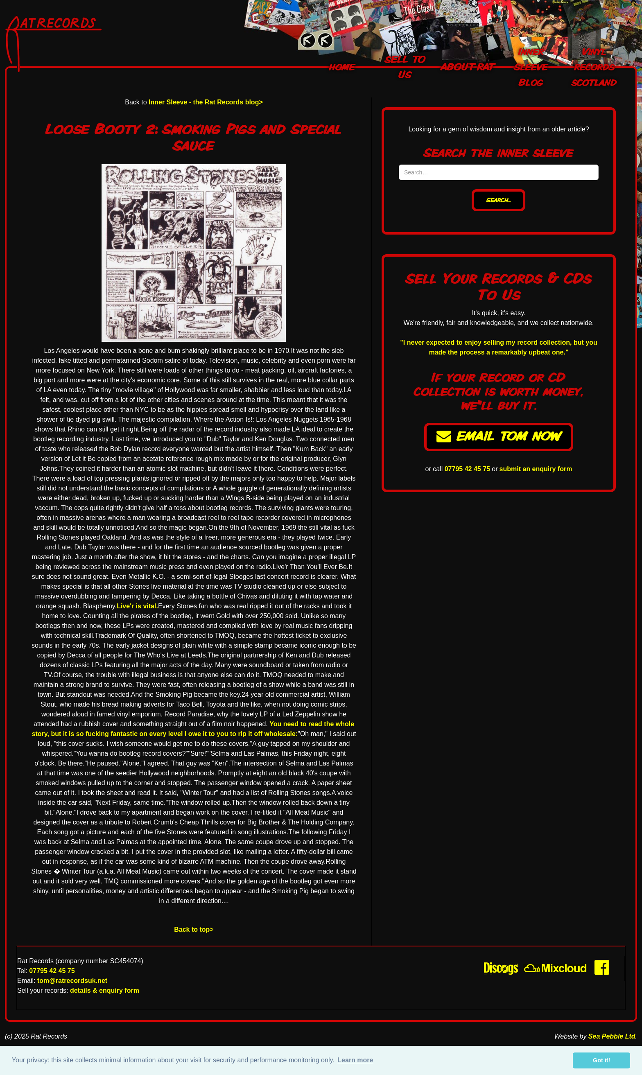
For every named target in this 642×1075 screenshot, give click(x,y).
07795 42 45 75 (467, 468)
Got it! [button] (601, 1060)
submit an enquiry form (536, 468)
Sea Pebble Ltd (611, 1036)
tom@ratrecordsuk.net (72, 980)
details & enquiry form (104, 990)
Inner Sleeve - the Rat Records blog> (206, 102)
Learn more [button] (355, 1060)
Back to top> (193, 929)
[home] (76, 44)
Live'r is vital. (137, 606)
